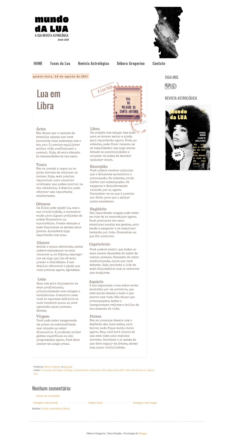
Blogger (143, 433)
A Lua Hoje (46, 370)
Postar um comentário (48, 396)
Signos (150, 370)
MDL (122, 370)
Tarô (36, 374)
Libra (103, 370)
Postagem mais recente (45, 402)
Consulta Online (81, 370)
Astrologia (57, 370)
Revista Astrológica (93, 63)
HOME (38, 63)
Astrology (67, 370)
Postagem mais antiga (145, 402)
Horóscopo (95, 370)
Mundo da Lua (139, 370)
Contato (159, 63)
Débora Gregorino (131, 63)
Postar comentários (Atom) (55, 408)
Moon (128, 370)
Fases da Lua (60, 63)
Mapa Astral (113, 370)
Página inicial (95, 402)
